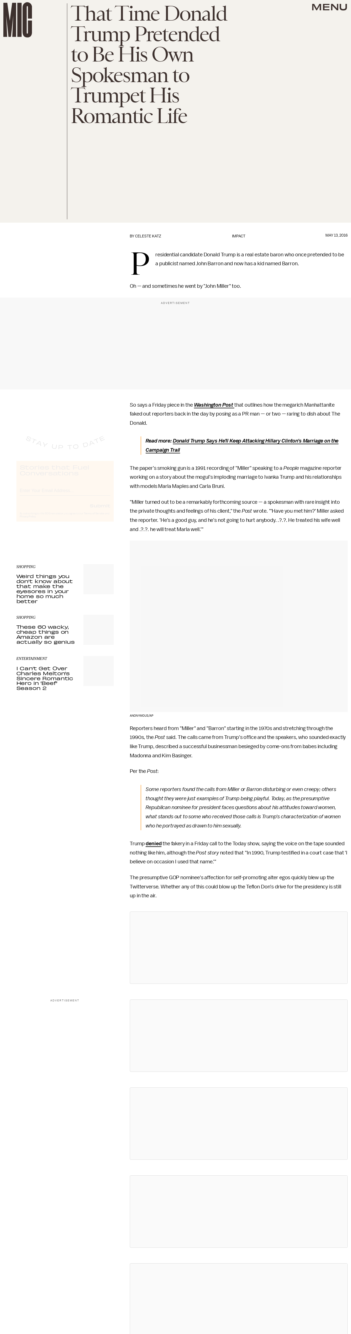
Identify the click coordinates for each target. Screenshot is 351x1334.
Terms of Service (94, 518)
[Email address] (65, 495)
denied (153, 843)
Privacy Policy (28, 521)
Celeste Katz (148, 236)
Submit (100, 511)
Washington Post (213, 405)
